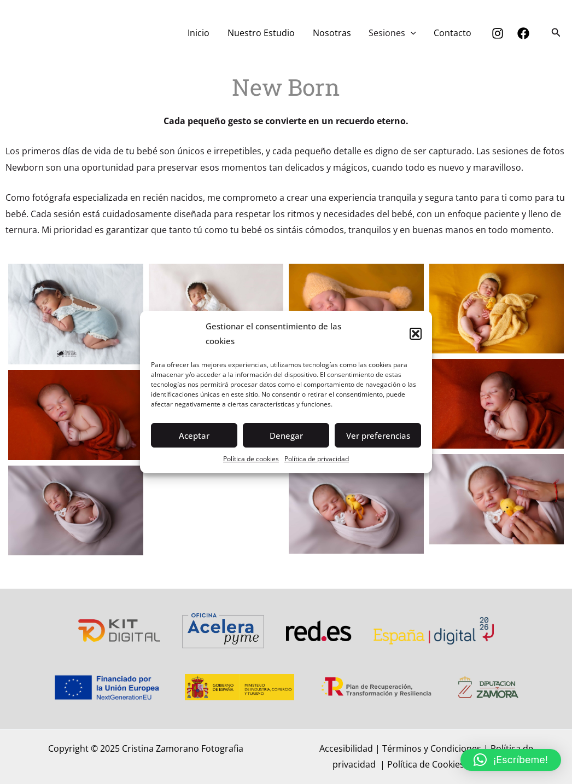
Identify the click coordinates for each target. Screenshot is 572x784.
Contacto (453, 33)
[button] (415, 333)
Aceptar (194, 435)
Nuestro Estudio (262, 33)
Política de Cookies (426, 764)
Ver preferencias (378, 435)
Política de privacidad (316, 458)
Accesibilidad (346, 748)
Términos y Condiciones (431, 748)
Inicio (200, 33)
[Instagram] (498, 33)
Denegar (286, 435)
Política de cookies (251, 458)
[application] (411, 33)
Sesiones (393, 33)
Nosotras (332, 33)
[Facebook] (523, 33)
